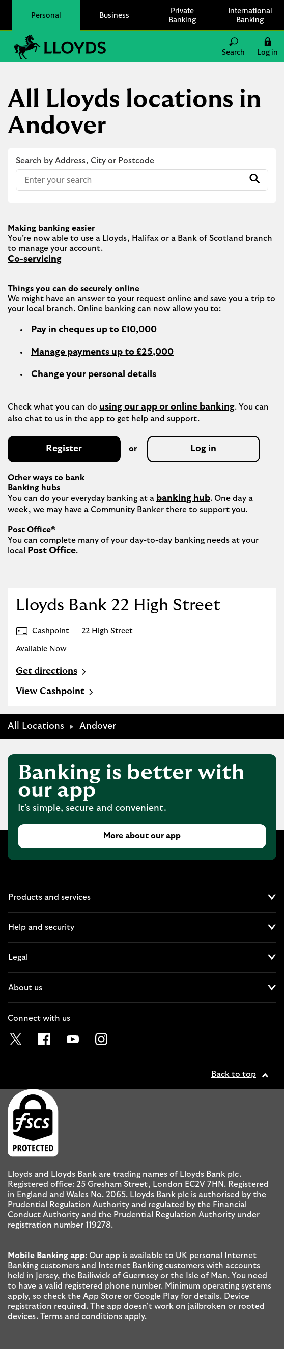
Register (64, 448)
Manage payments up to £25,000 (102, 352)
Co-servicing (35, 259)
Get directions (52, 672)
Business (114, 15)
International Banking (250, 15)
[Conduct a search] (129, 180)
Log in (203, 448)
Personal (46, 15)
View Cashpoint (56, 692)
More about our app (142, 836)
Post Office (51, 550)
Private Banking (182, 15)
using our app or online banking (167, 407)
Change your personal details (93, 374)
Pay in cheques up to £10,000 (94, 329)
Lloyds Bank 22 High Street (118, 605)
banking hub (183, 498)
